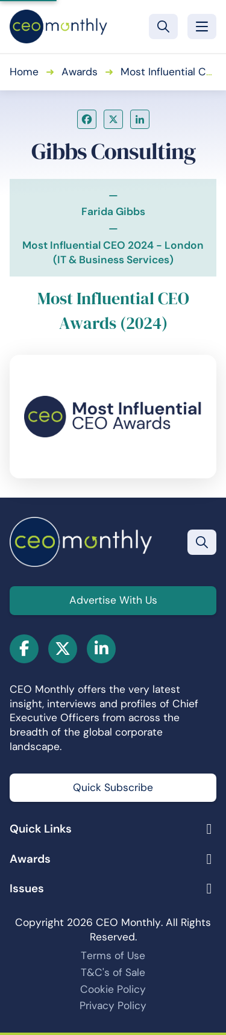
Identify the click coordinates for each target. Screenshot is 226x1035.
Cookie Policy (113, 989)
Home (24, 71)
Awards (79, 71)
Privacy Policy (113, 1005)
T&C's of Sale (113, 972)
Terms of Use (113, 955)
